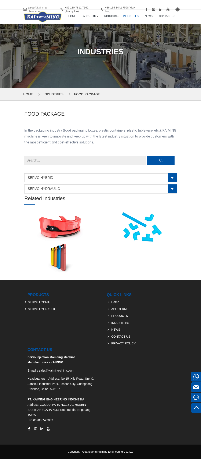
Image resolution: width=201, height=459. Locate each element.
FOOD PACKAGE (87, 94)
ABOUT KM (89, 16)
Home (72, 16)
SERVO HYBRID (40, 178)
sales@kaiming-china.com (38, 9)
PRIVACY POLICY (123, 343)
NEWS (149, 16)
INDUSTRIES (131, 16)
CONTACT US (167, 16)
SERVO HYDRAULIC (44, 189)
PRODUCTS (110, 16)
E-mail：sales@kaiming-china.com (50, 370)
